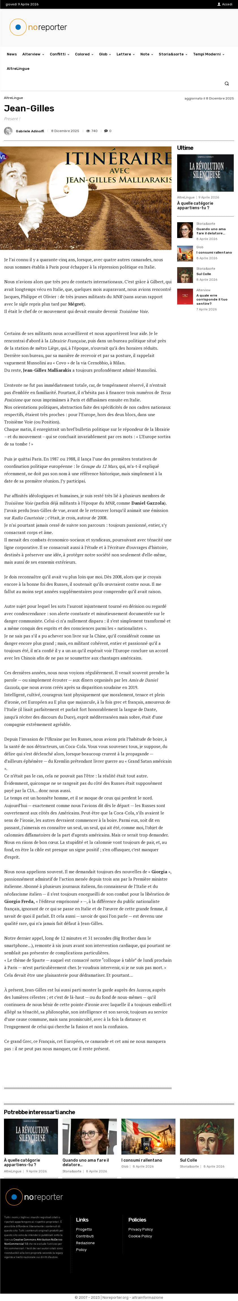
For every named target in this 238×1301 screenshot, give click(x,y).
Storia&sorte (205, 224)
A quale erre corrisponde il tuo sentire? (212, 299)
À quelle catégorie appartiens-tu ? (195, 206)
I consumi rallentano (214, 252)
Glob (199, 247)
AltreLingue (13, 98)
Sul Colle (203, 274)
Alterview (203, 290)
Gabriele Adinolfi (30, 131)
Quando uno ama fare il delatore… (211, 231)
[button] (227, 83)
